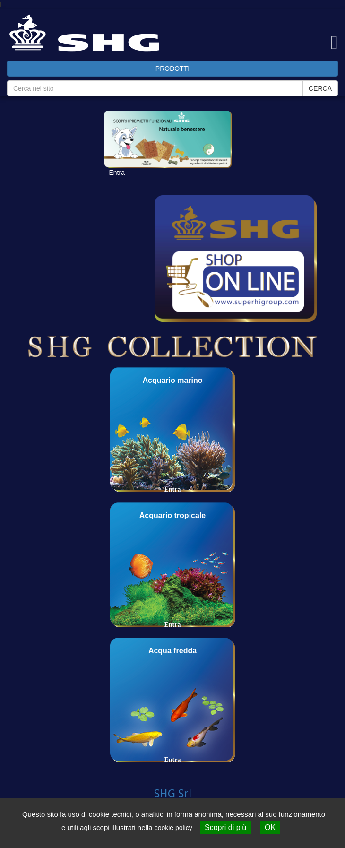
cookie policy (173, 827)
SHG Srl (172, 793)
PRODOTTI (172, 68)
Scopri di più (225, 827)
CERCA (320, 88)
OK (270, 827)
